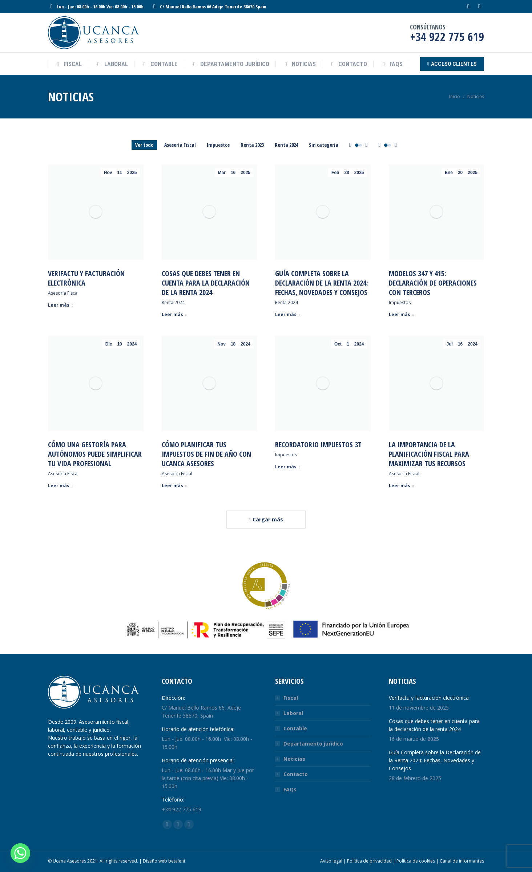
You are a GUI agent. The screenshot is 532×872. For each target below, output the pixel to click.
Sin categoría (323, 144)
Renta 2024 (286, 144)
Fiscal (290, 697)
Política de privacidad (369, 861)
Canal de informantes (462, 861)
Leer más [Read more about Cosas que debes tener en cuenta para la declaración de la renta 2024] (174, 315)
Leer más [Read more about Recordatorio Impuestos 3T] (287, 467)
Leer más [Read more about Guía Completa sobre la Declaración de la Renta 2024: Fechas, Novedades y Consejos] (287, 315)
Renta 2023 (252, 144)
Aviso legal (331, 861)
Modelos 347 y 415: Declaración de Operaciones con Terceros (433, 283)
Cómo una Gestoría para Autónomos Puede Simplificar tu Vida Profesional (95, 454)
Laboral (293, 713)
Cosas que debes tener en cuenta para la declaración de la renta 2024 (206, 283)
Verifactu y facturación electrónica (86, 278)
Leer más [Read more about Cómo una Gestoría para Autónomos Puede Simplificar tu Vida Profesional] (60, 486)
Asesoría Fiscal (180, 144)
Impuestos (218, 144)
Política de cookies (415, 861)
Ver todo (144, 144)
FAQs (290, 789)
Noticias (294, 758)
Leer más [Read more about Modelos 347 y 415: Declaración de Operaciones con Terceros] (401, 315)
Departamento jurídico (313, 743)
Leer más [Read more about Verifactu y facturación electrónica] (60, 305)
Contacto (295, 774)
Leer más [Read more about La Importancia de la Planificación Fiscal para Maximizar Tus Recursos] (401, 486)
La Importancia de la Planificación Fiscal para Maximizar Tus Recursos (429, 454)
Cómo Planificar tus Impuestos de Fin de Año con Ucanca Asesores (206, 454)
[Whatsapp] (20, 853)
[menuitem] (68, 64)
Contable (295, 728)
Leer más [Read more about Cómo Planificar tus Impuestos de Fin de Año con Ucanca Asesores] (174, 486)
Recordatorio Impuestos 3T (318, 444)
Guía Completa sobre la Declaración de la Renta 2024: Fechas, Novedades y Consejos (321, 283)
